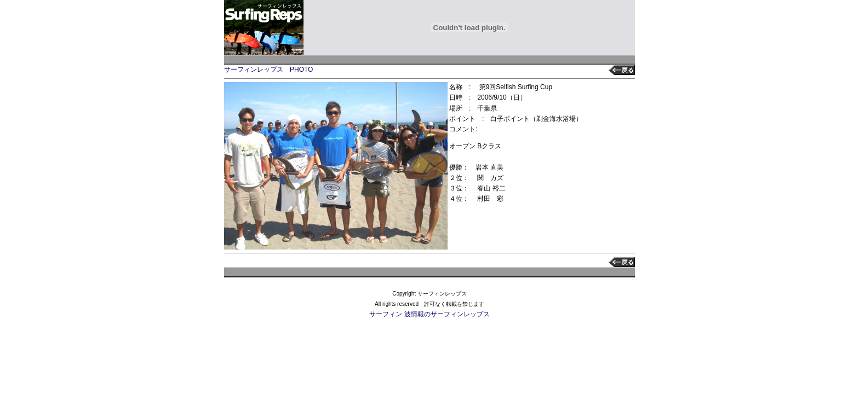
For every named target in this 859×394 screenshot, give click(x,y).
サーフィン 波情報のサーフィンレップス (429, 314)
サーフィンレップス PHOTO (268, 69)
